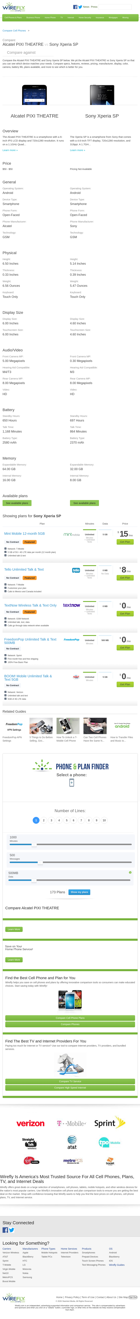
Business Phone (33, 17)
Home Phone (50, 17)
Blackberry (114, 1256)
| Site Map (122, 1297)
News (86, 6)
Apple (25, 1252)
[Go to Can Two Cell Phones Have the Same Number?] (94, 726)
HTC (25, 1260)
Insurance (100, 17)
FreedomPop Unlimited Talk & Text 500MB (30, 641)
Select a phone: (72, 775)
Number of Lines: (70, 811)
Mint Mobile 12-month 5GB (24, 533)
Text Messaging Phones (93, 1265)
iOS (111, 1260)
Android (113, 1252)
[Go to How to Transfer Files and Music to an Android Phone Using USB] (122, 726)
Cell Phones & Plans (13, 17)
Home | (60, 1297)
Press (94, 6)
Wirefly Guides (117, 1265)
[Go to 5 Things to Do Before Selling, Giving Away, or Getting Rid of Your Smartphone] (40, 726)
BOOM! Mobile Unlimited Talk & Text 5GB (28, 677)
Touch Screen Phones (93, 1260)
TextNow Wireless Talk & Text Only (30, 605)
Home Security (85, 17)
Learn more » (10, 150)
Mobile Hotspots (49, 1252)
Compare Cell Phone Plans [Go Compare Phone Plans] (70, 1018)
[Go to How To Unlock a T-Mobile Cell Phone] (68, 726)
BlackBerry (28, 1256)
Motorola (27, 1269)
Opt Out (133, 1297)
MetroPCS (8, 1277)
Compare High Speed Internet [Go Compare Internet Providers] (70, 1087)
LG (24, 1265)
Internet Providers (70, 1252)
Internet (71, 17)
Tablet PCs (46, 1256)
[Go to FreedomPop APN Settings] (14, 726)
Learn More (14, 929)
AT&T (5, 1256)
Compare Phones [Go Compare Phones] (70, 1024)
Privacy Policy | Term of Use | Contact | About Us (90, 1297)
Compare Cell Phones (14, 30)
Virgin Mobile (9, 1269)
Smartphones (88, 1252)
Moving (125, 17)
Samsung (27, 1277)
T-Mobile (7, 1265)
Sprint (5, 1260)
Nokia (25, 1273)
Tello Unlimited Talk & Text (24, 569)
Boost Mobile (9, 1281)
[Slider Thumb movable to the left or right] (34, 845)
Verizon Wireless (11, 1252)
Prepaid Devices (90, 1256)
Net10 (6, 1273)
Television (66, 1256)
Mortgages (113, 17)
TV (61, 17)
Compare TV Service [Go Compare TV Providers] (70, 1081)
